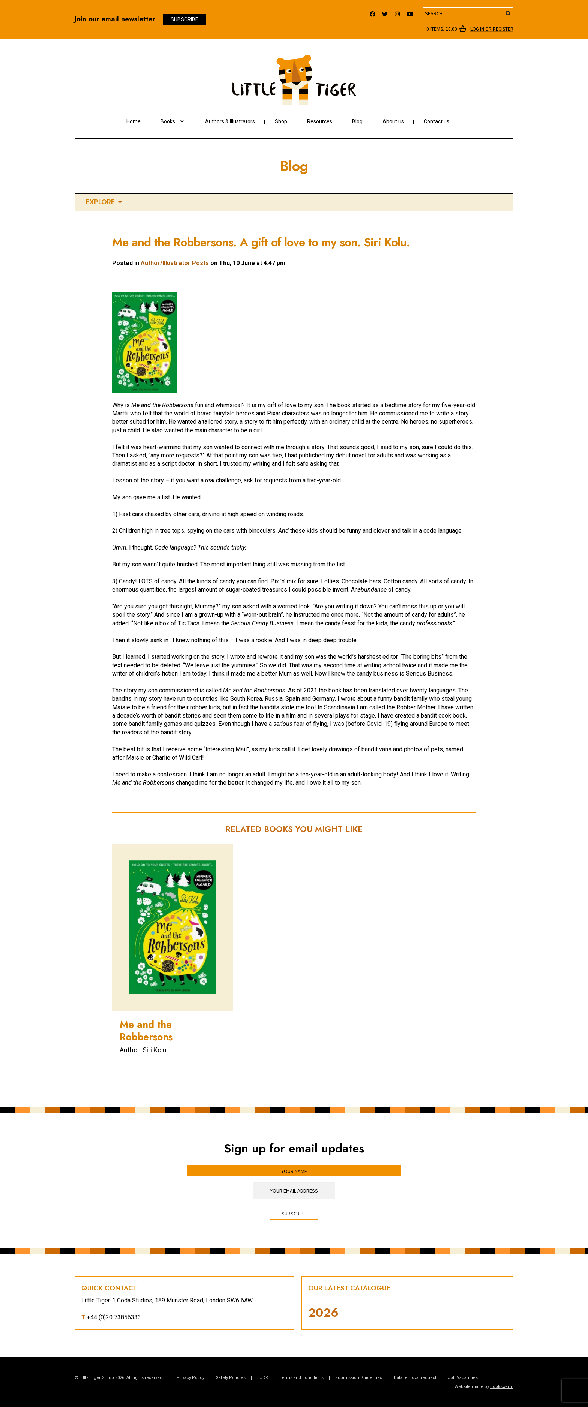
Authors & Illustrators (230, 121)
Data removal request (415, 1377)
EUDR (262, 1377)
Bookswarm (501, 1386)
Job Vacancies (463, 1377)
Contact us (436, 121)
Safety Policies (231, 1377)
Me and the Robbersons (146, 1030)
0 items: (441, 29)
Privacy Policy (190, 1377)
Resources (319, 121)
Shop (281, 121)
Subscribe (184, 19)
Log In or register (491, 29)
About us (393, 121)
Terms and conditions (302, 1377)
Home (133, 121)
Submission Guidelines (358, 1377)
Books (167, 121)
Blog (357, 121)
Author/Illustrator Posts (175, 263)
